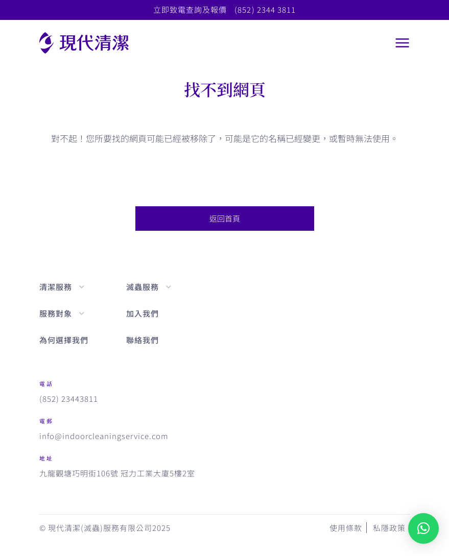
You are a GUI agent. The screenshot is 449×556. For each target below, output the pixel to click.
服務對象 (55, 313)
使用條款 (345, 527)
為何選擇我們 (63, 340)
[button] (423, 528)
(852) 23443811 (68, 399)
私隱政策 (389, 527)
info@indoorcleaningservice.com (104, 436)
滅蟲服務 (142, 287)
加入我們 (142, 313)
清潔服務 (55, 287)
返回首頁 (224, 218)
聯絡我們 (142, 340)
